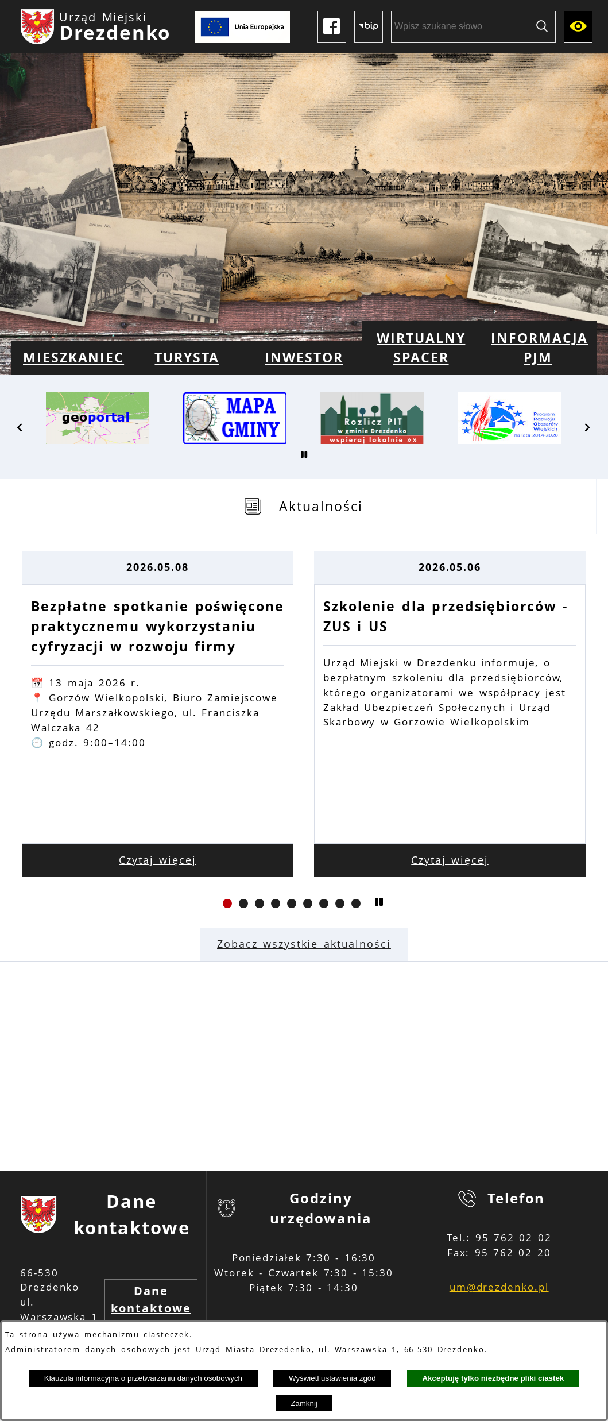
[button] (20, 427)
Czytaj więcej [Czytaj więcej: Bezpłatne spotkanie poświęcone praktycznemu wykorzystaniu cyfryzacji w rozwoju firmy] (157, 860)
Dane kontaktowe (151, 1299)
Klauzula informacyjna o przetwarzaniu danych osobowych (143, 1378)
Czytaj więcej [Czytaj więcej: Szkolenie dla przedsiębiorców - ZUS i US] (450, 860)
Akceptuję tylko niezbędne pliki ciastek (493, 1378)
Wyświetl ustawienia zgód (332, 1378)
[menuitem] (70, 358)
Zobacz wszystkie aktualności (304, 944)
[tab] (303, 506)
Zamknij (304, 1403)
